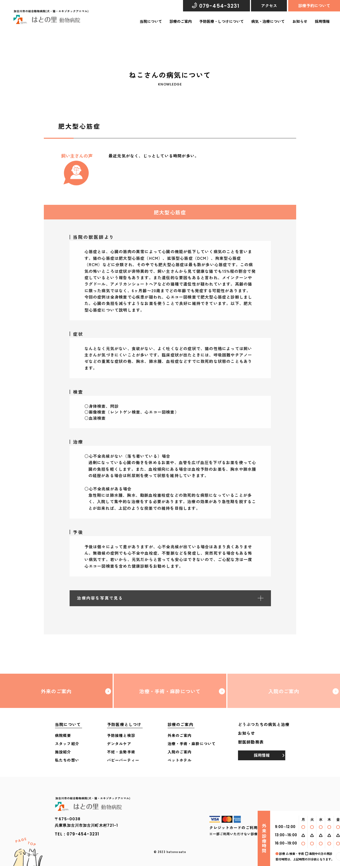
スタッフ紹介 (67, 743)
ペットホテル (180, 760)
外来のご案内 (56, 696)
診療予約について (314, 5)
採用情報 (322, 21)
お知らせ (299, 21)
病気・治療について (268, 21)
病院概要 (63, 735)
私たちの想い (67, 760)
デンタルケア (119, 743)
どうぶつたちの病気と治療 (264, 724)
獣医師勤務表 (251, 742)
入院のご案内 (283, 696)
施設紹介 (63, 752)
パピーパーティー (123, 760)
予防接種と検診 (121, 735)
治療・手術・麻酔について (170, 696)
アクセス (269, 5)
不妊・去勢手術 (121, 752)
